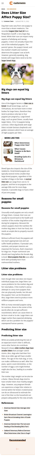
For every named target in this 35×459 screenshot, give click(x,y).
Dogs (3, 9)
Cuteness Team (9, 21)
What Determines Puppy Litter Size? (22, 144)
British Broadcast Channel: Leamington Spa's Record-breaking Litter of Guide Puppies (18, 417)
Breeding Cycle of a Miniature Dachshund (23, 159)
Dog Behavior (11, 9)
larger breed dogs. (8, 60)
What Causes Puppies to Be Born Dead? (23, 151)
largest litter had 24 (16, 31)
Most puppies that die (16, 257)
